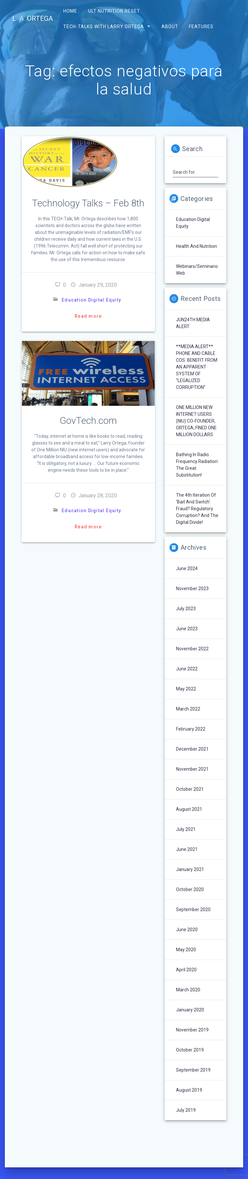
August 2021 (189, 809)
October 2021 (190, 789)
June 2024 (187, 568)
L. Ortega (32, 18)
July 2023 (186, 608)
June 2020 (187, 929)
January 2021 (190, 869)
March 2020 (188, 989)
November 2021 (192, 769)
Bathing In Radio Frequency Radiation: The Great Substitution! (197, 465)
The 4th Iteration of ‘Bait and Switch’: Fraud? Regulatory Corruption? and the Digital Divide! (197, 508)
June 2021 (187, 849)
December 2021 (192, 749)
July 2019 (186, 1110)
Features (201, 26)
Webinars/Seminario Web (197, 270)
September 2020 (193, 909)
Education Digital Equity (91, 300)
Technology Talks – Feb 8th (88, 203)
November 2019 (192, 1029)
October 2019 (190, 1049)
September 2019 (193, 1070)
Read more (88, 316)
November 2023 (192, 588)
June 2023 (187, 628)
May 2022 (186, 688)
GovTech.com (88, 420)
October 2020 (190, 889)
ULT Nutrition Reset (114, 11)
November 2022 (192, 648)
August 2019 (189, 1090)
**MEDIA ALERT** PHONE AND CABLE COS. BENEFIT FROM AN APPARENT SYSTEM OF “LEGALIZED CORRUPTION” (196, 367)
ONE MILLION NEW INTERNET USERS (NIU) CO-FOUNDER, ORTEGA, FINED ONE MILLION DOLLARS (196, 421)
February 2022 (190, 729)
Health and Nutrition (196, 246)
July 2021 (186, 829)
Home (70, 11)
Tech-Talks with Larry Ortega (103, 26)
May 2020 (186, 949)
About (169, 26)
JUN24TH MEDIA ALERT (193, 323)
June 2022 (187, 668)
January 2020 (190, 1009)
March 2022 (188, 708)
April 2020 (186, 969)
